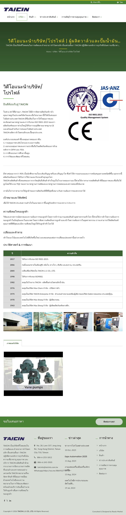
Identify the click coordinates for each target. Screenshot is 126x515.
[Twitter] (7, 500)
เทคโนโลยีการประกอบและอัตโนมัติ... (76, 482)
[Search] (104, 2)
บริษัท (21, 16)
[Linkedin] (10, 500)
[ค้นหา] (91, 2)
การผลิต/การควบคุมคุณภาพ (75, 16)
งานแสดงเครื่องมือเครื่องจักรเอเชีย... (77, 468)
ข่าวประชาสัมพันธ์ (49, 16)
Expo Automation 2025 (76, 456)
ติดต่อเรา (97, 16)
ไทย (121, 2)
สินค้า (32, 16)
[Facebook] (4, 500)
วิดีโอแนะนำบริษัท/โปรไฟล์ (69, 52)
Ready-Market (117, 511)
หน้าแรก (11, 16)
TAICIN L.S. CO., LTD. (25, 511)
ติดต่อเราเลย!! (109, 422)
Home (48, 52)
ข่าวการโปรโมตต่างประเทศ (77, 445)
